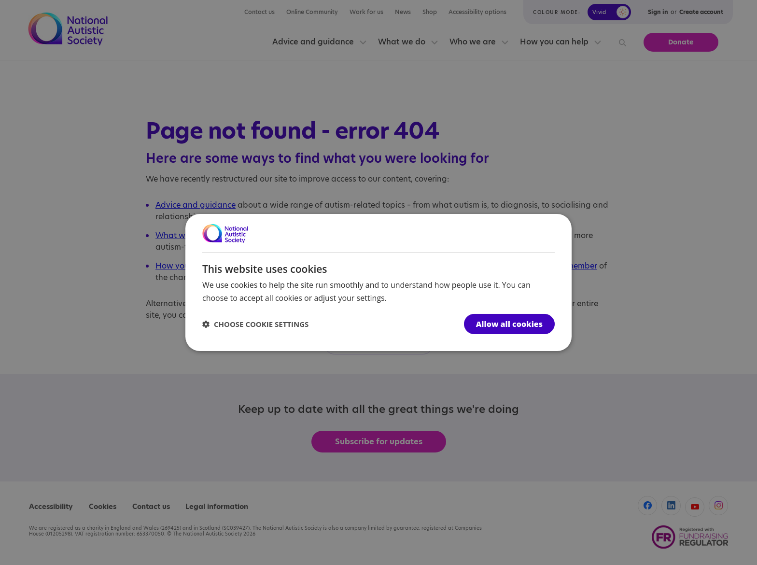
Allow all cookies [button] (509, 324)
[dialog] (378, 282)
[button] (255, 324)
